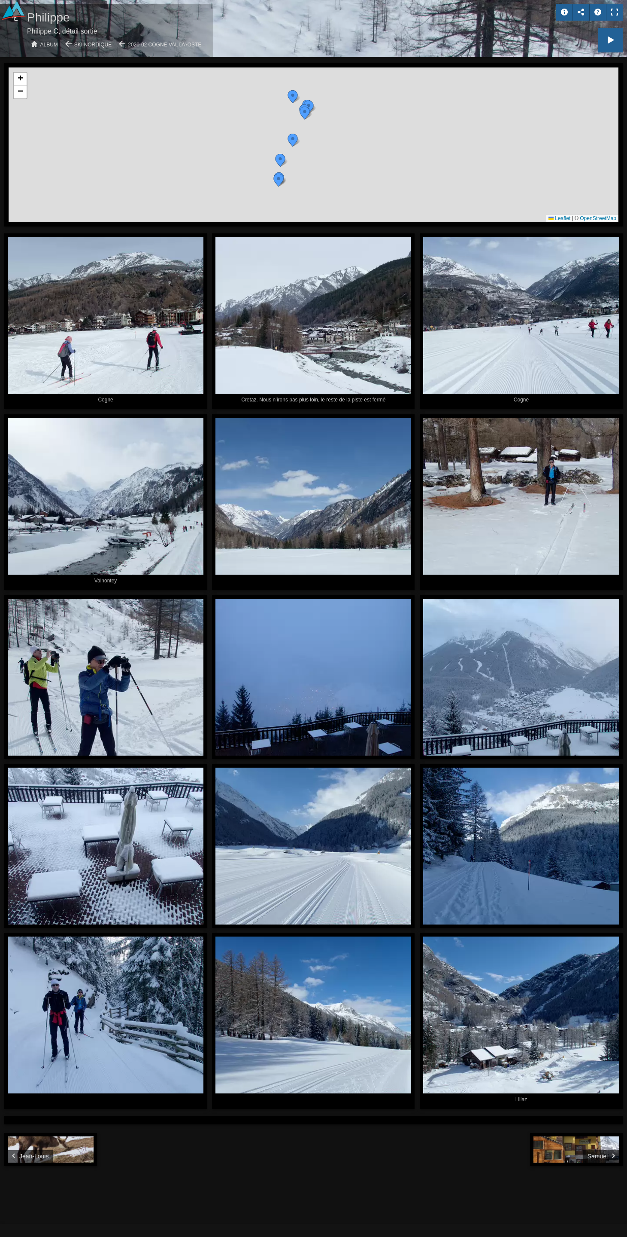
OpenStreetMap (598, 218)
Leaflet (559, 218)
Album (49, 45)
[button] (293, 96)
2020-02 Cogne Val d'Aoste (164, 45)
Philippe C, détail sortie (62, 31)
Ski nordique (93, 45)
